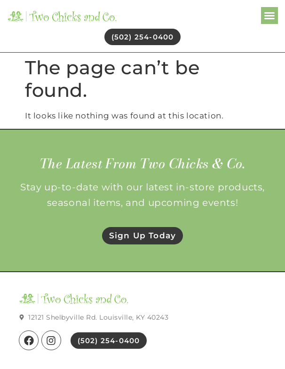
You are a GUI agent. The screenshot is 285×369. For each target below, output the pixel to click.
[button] (269, 15)
